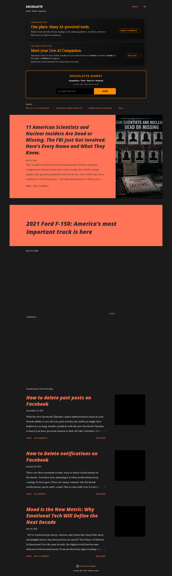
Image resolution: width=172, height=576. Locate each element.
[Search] (135, 6)
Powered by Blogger (86, 566)
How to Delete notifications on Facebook (62, 456)
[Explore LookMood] (86, 28)
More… (121, 108)
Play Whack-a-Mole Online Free (69, 108)
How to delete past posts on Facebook (58, 400)
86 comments (40, 494)
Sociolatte (34, 7)
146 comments (40, 438)
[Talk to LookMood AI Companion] (86, 54)
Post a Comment (41, 186)
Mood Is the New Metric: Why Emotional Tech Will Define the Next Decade (62, 515)
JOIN (105, 91)
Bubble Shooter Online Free (100, 108)
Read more (101, 438)
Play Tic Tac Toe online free (37, 108)
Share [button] (28, 186)
